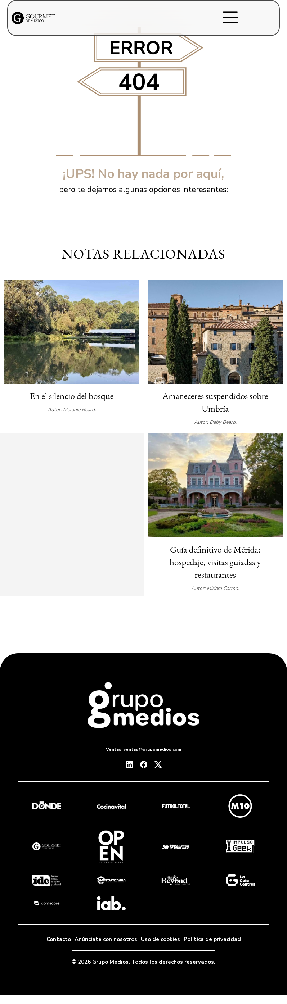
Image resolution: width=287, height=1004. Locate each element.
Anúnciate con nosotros (106, 939)
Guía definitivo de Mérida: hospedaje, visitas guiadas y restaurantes (215, 562)
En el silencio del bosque (72, 395)
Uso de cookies (160, 939)
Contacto (58, 939)
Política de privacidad (212, 939)
